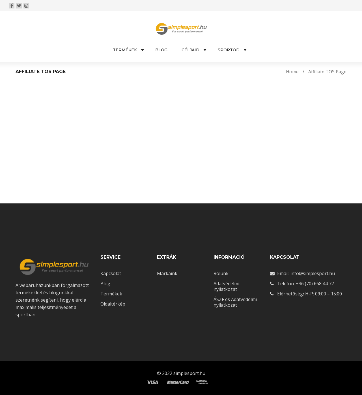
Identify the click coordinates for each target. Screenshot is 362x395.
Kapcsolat (110, 273)
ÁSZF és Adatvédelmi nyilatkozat (235, 302)
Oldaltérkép (112, 304)
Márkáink (167, 273)
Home (292, 72)
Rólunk (221, 273)
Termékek (111, 294)
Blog (105, 283)
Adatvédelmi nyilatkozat (226, 286)
